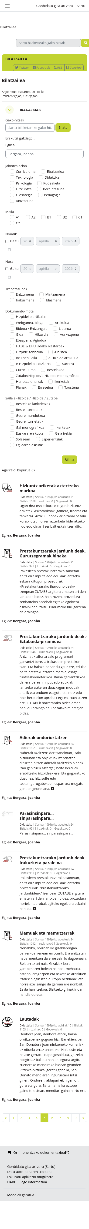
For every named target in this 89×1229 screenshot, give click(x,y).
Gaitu (12, 241)
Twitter (22, 67)
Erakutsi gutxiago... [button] (20, 138)
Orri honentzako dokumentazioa (38, 1152)
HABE (11, 1182)
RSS (58, 67)
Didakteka (26, 497)
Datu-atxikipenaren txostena (29, 1171)
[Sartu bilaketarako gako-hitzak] (48, 43)
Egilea (10, 145)
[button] (25, 5)
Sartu (81, 5)
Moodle (13, 1194)
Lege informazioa (33, 1182)
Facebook (41, 67)
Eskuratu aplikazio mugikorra (30, 1176)
